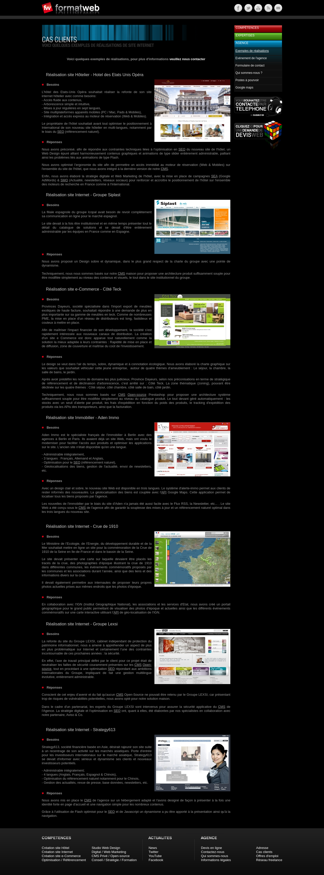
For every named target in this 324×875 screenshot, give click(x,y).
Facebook (156, 860)
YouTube (155, 856)
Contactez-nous (212, 852)
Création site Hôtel (55, 848)
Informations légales (216, 860)
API (164, 492)
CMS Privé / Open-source (111, 856)
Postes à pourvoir (247, 80)
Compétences (247, 28)
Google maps (244, 87)
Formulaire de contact (250, 65)
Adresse (262, 848)
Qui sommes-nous (214, 856)
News (153, 848)
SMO (64, 180)
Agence (242, 43)
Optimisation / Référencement (64, 860)
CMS (164, 169)
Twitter (153, 852)
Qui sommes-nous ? (248, 73)
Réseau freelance (269, 860)
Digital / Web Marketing (109, 852)
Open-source (137, 395)
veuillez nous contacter (187, 59)
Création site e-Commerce (61, 856)
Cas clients (264, 852)
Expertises (245, 35)
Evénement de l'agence (251, 58)
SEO (60, 132)
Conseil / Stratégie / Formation (114, 860)
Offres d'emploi (267, 856)
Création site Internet (57, 852)
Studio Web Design (106, 848)
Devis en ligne (211, 848)
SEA (214, 176)
